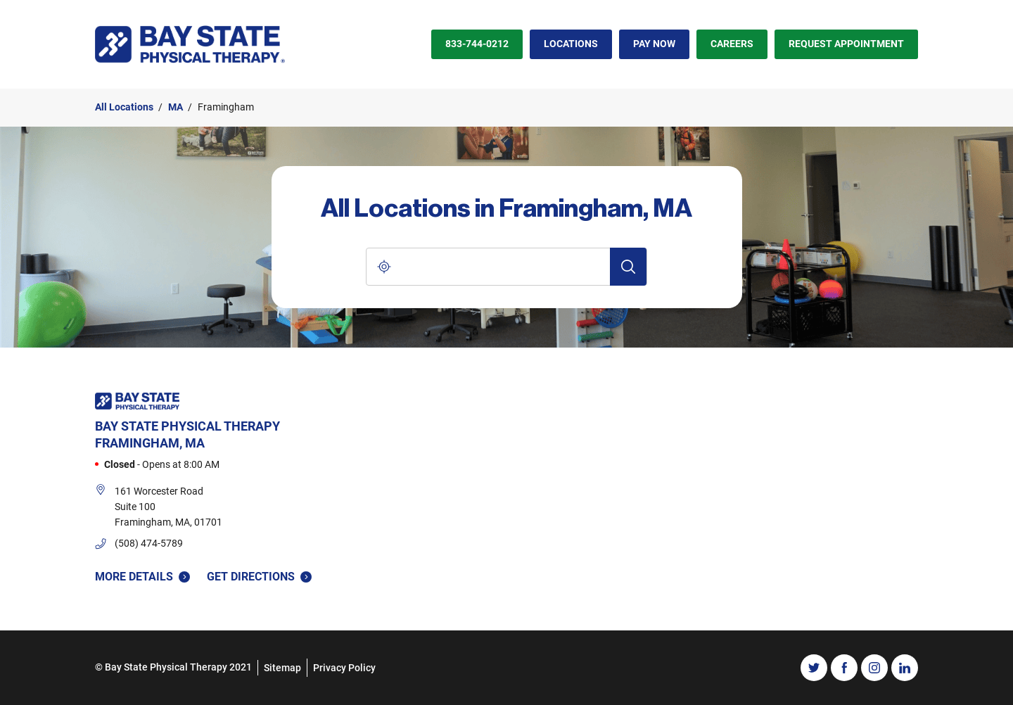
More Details (142, 576)
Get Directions (259, 576)
